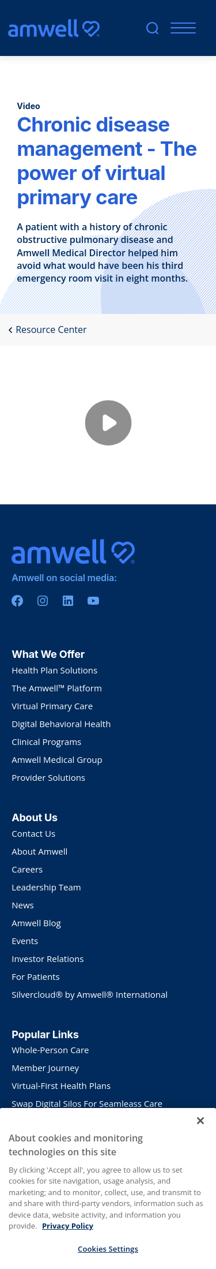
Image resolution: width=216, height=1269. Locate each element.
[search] (152, 28)
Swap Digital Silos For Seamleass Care (87, 1103)
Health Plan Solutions (54, 670)
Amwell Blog (36, 923)
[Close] (200, 1141)
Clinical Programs (46, 741)
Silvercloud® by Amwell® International (90, 994)
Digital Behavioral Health (61, 723)
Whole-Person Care (50, 1049)
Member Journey (45, 1067)
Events (25, 940)
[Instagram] (42, 600)
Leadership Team (46, 887)
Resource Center (47, 330)
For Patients (35, 976)
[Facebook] (17, 600)
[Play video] (108, 425)
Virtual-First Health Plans (61, 1085)
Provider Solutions (48, 777)
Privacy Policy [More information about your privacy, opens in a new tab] (67, 1246)
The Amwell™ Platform (57, 688)
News (23, 905)
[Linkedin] (68, 600)
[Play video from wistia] (108, 425)
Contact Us (33, 833)
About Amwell (39, 851)
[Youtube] (93, 600)
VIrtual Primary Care (52, 706)
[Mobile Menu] (180, 28)
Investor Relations (48, 958)
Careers (27, 869)
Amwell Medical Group (57, 759)
